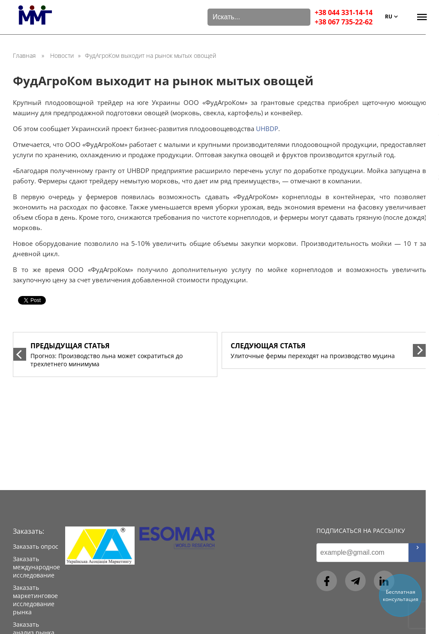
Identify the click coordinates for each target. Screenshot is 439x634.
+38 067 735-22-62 (344, 22)
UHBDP (267, 128)
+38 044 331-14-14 (344, 12)
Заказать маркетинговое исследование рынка (35, 599)
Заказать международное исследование (36, 567)
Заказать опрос (35, 546)
